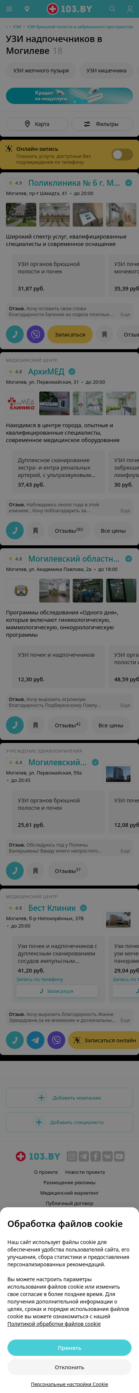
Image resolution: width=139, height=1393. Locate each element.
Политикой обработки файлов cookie (54, 1323)
